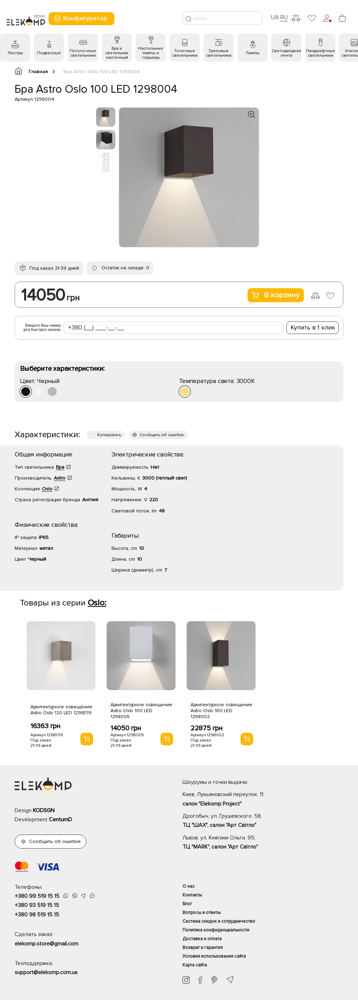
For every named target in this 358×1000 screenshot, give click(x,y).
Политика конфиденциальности (215, 930)
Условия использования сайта (214, 956)
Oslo (47, 489)
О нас (188, 886)
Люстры (15, 53)
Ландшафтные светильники (320, 53)
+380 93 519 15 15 (37, 905)
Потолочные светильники (83, 53)
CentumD (60, 819)
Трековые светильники (218, 53)
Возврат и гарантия (202, 947)
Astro (59, 478)
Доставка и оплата (202, 939)
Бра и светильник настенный (116, 53)
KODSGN (44, 810)
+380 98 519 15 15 (37, 914)
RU (284, 17)
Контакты (192, 895)
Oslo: (97, 603)
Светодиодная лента (286, 53)
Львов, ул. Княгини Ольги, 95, (262, 843)
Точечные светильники (185, 53)
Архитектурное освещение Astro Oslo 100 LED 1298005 (141, 710)
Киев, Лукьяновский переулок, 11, (262, 799)
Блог (187, 904)
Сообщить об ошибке (161, 435)
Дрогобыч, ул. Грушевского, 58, (262, 821)
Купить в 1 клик (313, 327)
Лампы (252, 53)
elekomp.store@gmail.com (46, 943)
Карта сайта (194, 965)
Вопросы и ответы (201, 912)
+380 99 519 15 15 (37, 896)
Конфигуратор (80, 18)
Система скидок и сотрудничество (218, 921)
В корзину (276, 295)
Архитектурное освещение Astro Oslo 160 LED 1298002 (221, 710)
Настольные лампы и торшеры (150, 53)
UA (275, 17)
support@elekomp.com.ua (46, 972)
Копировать (109, 435)
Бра (60, 467)
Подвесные (49, 53)
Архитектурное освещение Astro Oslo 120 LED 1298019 (61, 710)
